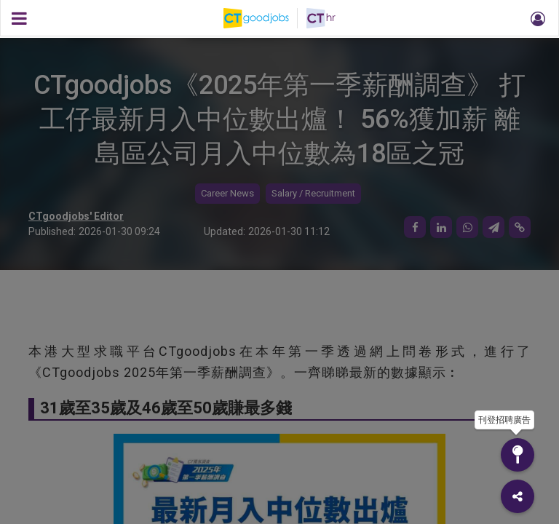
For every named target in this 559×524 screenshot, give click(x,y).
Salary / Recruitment (313, 193)
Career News (227, 193)
